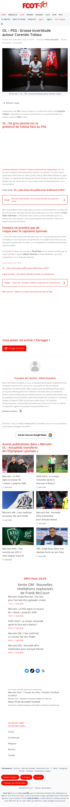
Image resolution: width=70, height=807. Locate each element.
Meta (55, 768)
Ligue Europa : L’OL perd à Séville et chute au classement (28, 274)
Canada (11, 755)
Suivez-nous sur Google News (35, 435)
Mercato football (28, 768)
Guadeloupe (13, 737)
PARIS (3, 14)
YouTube (29, 771)
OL (13, 254)
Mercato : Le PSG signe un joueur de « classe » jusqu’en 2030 (14, 480)
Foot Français (60, 19)
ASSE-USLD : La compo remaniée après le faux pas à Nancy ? (47, 480)
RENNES (30, 14)
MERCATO (32, 19)
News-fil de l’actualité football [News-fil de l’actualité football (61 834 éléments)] (24, 701)
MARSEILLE (12, 14)
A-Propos (26, 777)
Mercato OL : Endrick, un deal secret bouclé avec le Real (27, 291)
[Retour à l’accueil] (35, 5)
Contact (38, 777)
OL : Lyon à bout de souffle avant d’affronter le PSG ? (39, 190)
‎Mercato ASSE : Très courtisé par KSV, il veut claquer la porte (13, 552)
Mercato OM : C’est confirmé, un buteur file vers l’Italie (17, 514)
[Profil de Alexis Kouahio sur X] (20, 411)
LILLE (47, 14)
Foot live (16, 768)
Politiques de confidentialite (14, 783)
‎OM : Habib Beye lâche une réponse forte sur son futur (50, 550)
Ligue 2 (49, 19)
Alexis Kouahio (47, 378)
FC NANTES (5, 19)
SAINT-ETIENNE (19, 19)
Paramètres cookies (43, 771)
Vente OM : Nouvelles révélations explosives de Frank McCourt (35, 588)
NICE (61, 14)
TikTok (21, 771)
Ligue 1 (41, 19)
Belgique (12, 743)
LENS (54, 14)
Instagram (63, 768)
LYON (22, 14)
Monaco (11, 749)
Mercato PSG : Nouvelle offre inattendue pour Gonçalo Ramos (48, 516)
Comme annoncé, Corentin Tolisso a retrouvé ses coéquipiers (30, 169)
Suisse (11, 731)
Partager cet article (14, 348)
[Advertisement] (35, 148)
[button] (2, 24)
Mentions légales (10, 777)
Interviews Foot (42, 768)
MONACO (39, 14)
